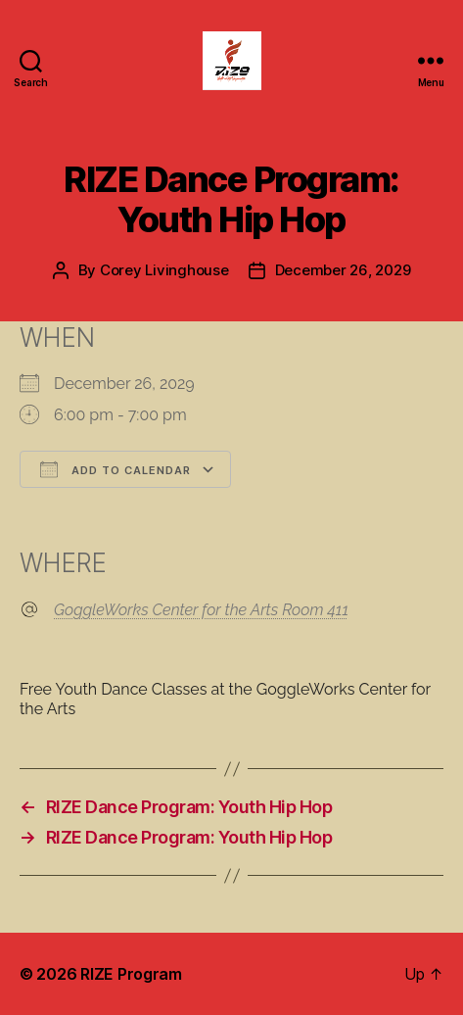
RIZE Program (131, 974)
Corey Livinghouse (164, 270)
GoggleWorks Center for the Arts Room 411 (201, 610)
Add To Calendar (115, 469)
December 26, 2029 (343, 270)
